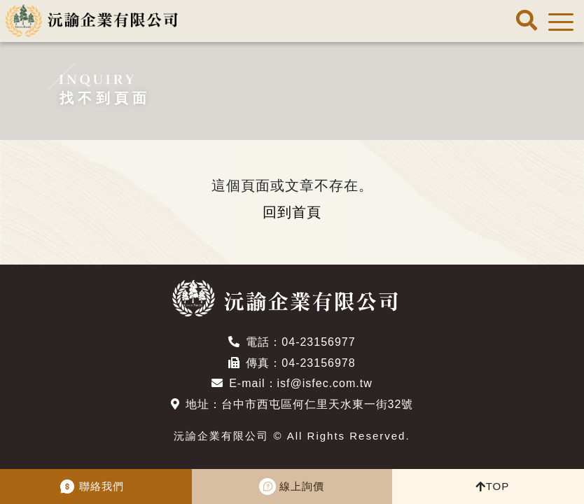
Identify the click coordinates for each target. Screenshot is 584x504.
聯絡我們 (101, 486)
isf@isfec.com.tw (325, 383)
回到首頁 (292, 212)
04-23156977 (318, 342)
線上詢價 (301, 486)
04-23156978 (318, 363)
